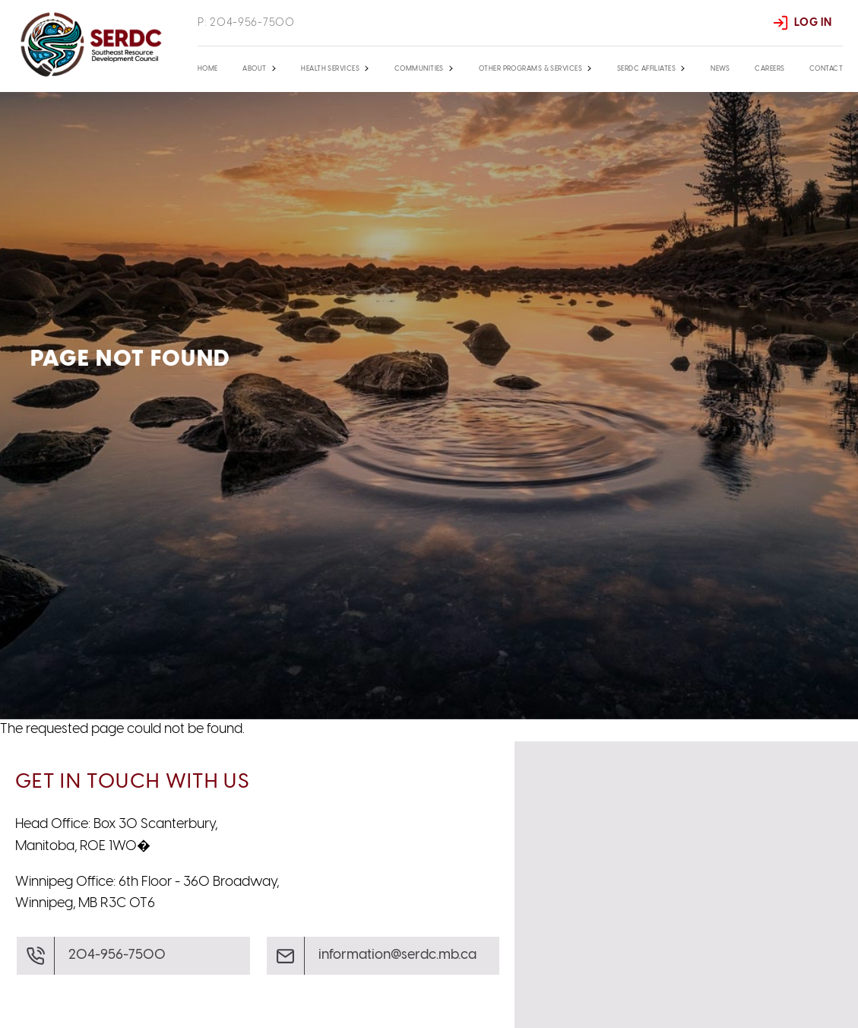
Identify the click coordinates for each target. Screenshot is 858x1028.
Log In (812, 23)
